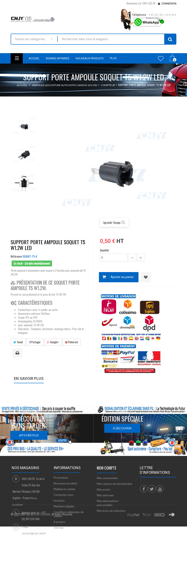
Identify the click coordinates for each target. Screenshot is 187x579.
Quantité (104, 250)
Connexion (168, 3)
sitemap (59, 527)
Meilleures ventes (64, 489)
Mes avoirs (103, 489)
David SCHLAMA (42, 558)
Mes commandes (107, 478)
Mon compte (106, 468)
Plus (113, 58)
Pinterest (71, 342)
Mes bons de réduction (111, 510)
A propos (59, 522)
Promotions (61, 477)
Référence (16, 256)
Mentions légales (64, 506)
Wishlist (160, 58)
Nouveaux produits (65, 483)
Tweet (18, 342)
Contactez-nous (63, 495)
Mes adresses (105, 495)
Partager (35, 342)
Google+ (53, 342)
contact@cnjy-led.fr (34, 533)
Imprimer (18, 353)
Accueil (22, 85)
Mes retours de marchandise (114, 483)
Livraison (59, 500)
